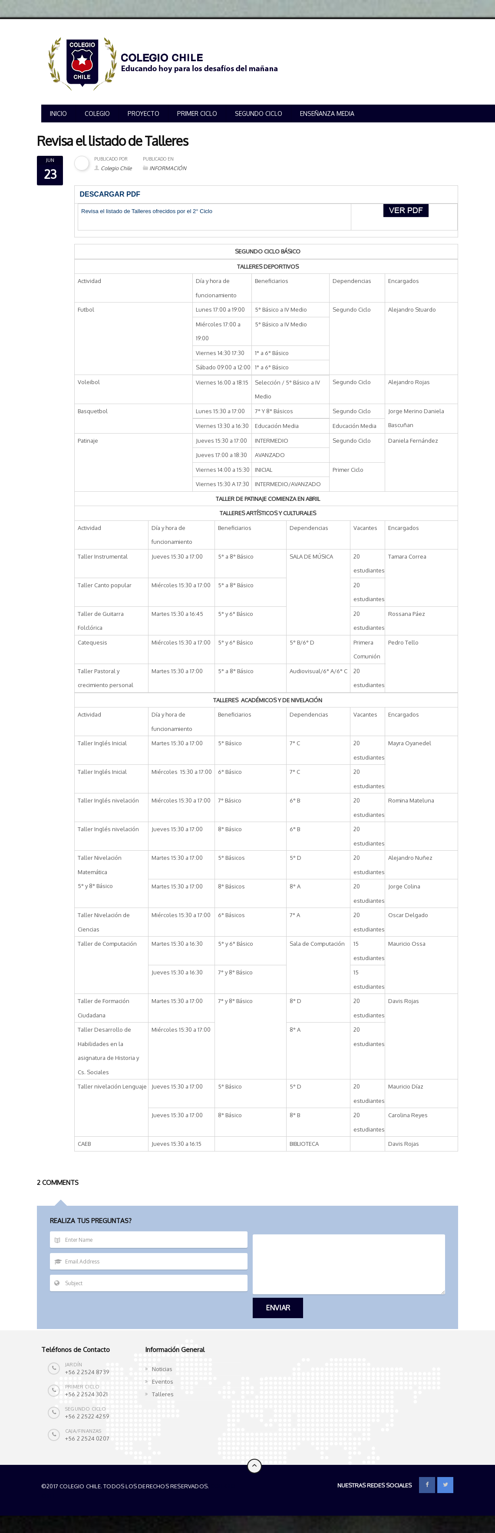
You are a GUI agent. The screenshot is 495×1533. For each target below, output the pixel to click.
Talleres (163, 1394)
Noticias (162, 1368)
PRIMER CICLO (197, 113)
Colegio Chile (116, 168)
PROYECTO (143, 113)
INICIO (58, 113)
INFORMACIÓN (167, 168)
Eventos (162, 1381)
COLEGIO (97, 113)
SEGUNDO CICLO (258, 113)
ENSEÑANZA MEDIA (327, 113)
